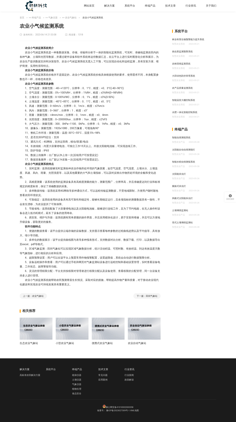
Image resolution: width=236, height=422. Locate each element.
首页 (22, 17)
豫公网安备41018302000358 (119, 407)
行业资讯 (191, 5)
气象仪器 (53, 17)
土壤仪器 (76, 379)
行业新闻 (129, 375)
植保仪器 (76, 375)
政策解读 (129, 379)
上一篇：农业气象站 (33, 296)
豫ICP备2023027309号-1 (118, 410)
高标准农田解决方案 (30, 375)
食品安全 (76, 393)
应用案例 (103, 379)
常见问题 (103, 375)
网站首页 (89, 5)
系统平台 (130, 5)
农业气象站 (71, 17)
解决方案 (109, 5)
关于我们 (211, 5)
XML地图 (134, 410)
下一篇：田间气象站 (147, 296)
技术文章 (170, 5)
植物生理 (76, 389)
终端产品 (150, 5)
